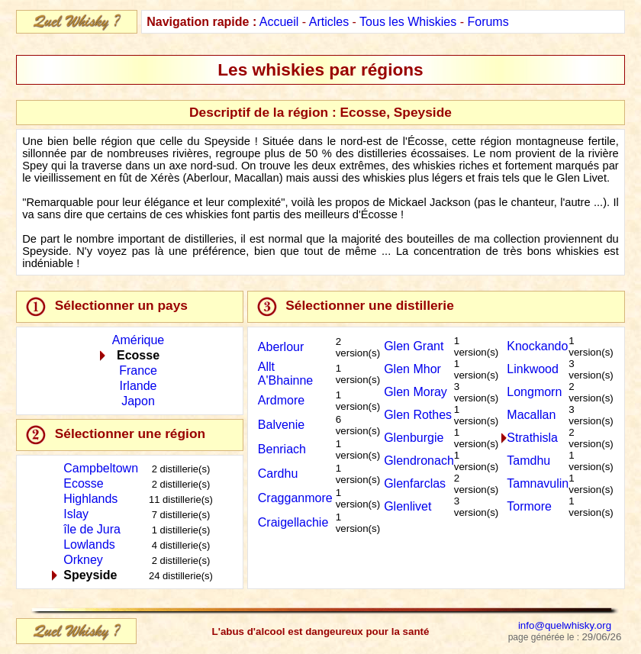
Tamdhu (528, 460)
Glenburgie (413, 437)
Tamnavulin (538, 483)
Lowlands (89, 544)
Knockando (537, 346)
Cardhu (278, 473)
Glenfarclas (415, 483)
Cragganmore (295, 497)
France (138, 370)
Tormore (529, 506)
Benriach (282, 449)
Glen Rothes (418, 414)
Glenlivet (407, 506)
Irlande (138, 385)
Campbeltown (100, 468)
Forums (487, 21)
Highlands (90, 498)
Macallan (531, 414)
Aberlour (281, 346)
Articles (329, 21)
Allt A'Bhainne (285, 373)
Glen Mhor (412, 368)
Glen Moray (415, 391)
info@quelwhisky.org (564, 625)
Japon (138, 401)
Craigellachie (293, 522)
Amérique (138, 339)
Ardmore (281, 400)
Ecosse (83, 483)
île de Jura (92, 529)
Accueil (279, 21)
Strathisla (532, 437)
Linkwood (533, 368)
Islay (76, 513)
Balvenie (281, 424)
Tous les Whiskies (407, 21)
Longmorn (534, 391)
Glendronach (419, 460)
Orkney (83, 559)
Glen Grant (413, 346)
